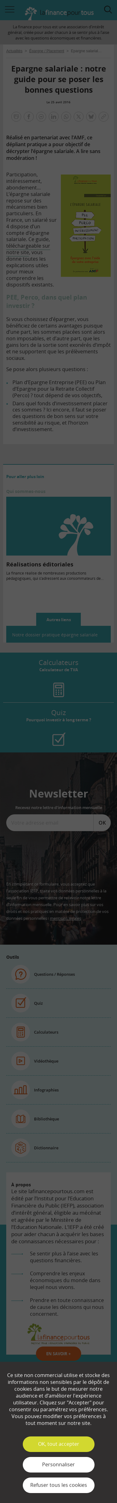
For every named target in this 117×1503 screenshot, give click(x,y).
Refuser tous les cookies (58, 1485)
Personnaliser (58, 1464)
